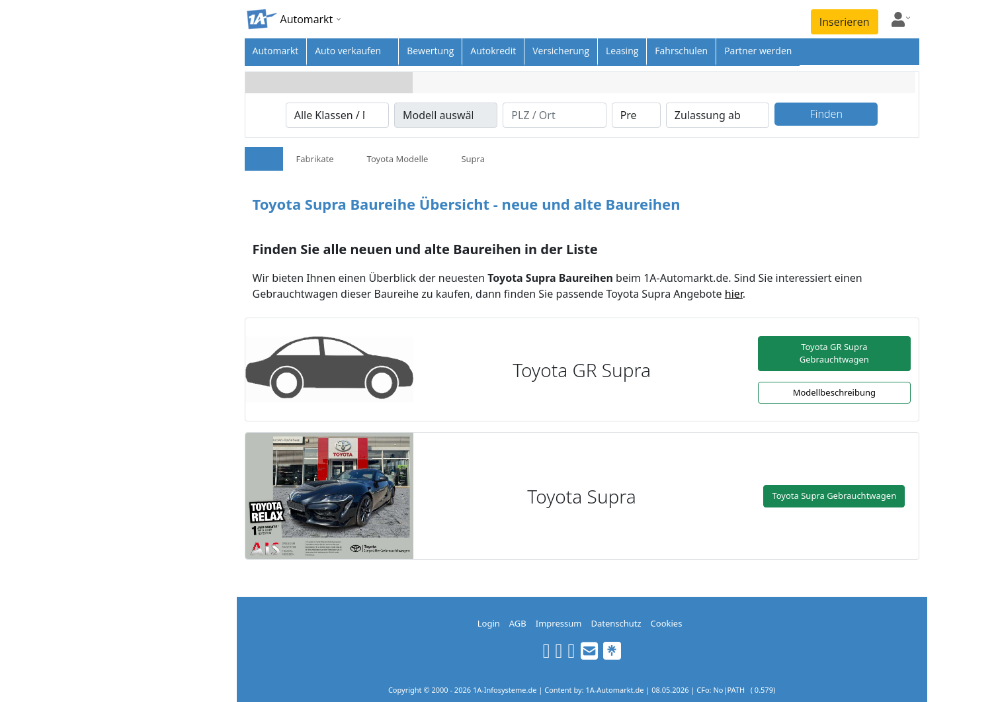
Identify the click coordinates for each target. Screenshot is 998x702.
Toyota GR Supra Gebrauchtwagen (834, 353)
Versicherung (560, 50)
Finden (826, 114)
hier (734, 293)
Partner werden (758, 50)
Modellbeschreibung (834, 392)
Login (489, 623)
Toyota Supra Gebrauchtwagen (834, 496)
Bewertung (430, 50)
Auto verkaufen (348, 50)
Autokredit (493, 50)
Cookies (667, 623)
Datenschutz (616, 623)
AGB (517, 623)
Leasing (622, 50)
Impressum (559, 623)
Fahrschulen (681, 50)
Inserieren (844, 22)
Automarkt (276, 50)
